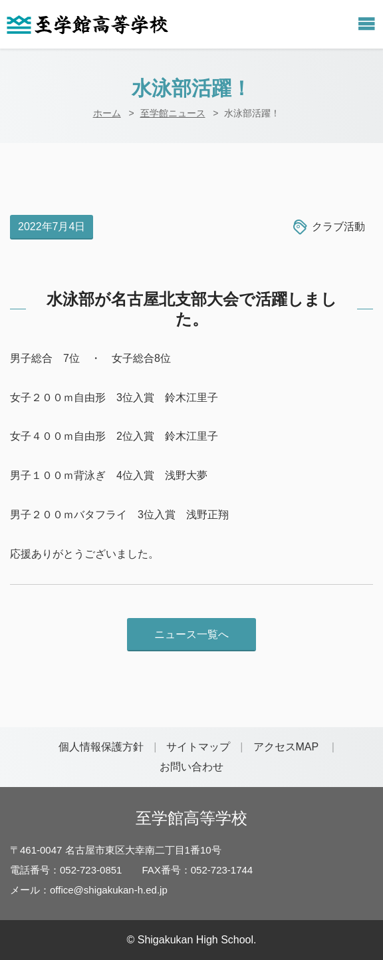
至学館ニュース (172, 113)
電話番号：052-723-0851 (66, 870)
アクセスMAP (286, 746)
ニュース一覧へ (191, 634)
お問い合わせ (191, 766)
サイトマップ (198, 746)
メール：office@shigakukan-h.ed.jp (89, 889)
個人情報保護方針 (101, 746)
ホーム (107, 113)
